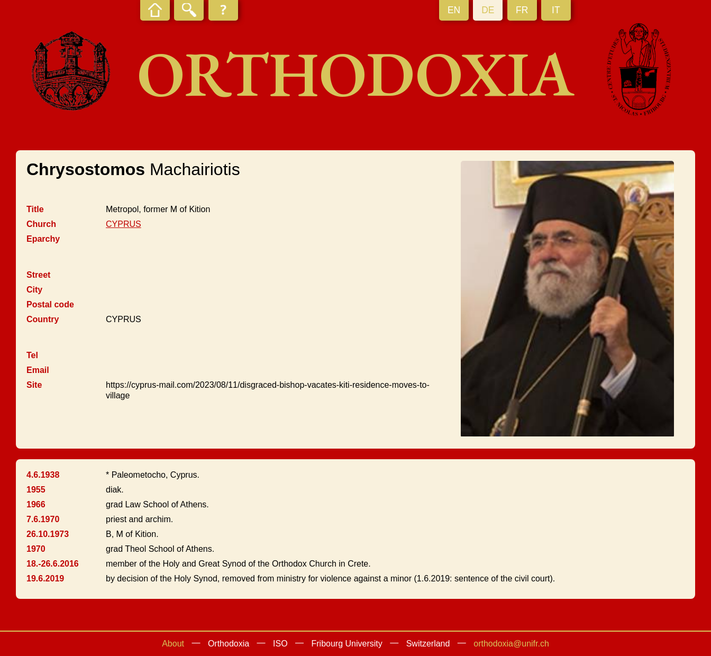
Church (41, 224)
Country (42, 319)
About (173, 643)
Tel (32, 355)
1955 (35, 489)
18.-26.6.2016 (52, 563)
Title (35, 209)
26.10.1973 (47, 534)
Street (38, 274)
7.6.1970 (42, 519)
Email (37, 370)
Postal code (50, 304)
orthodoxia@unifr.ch (511, 643)
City (34, 289)
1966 (35, 504)
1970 (35, 548)
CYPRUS (123, 224)
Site (34, 384)
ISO (280, 643)
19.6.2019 (45, 578)
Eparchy (43, 238)
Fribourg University (347, 643)
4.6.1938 (42, 474)
